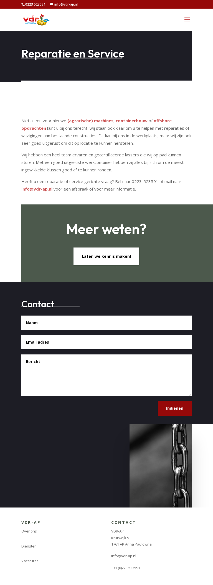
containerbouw (132, 120)
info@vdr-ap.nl (36, 189)
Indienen (174, 408)
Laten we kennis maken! (106, 256)
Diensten (29, 546)
